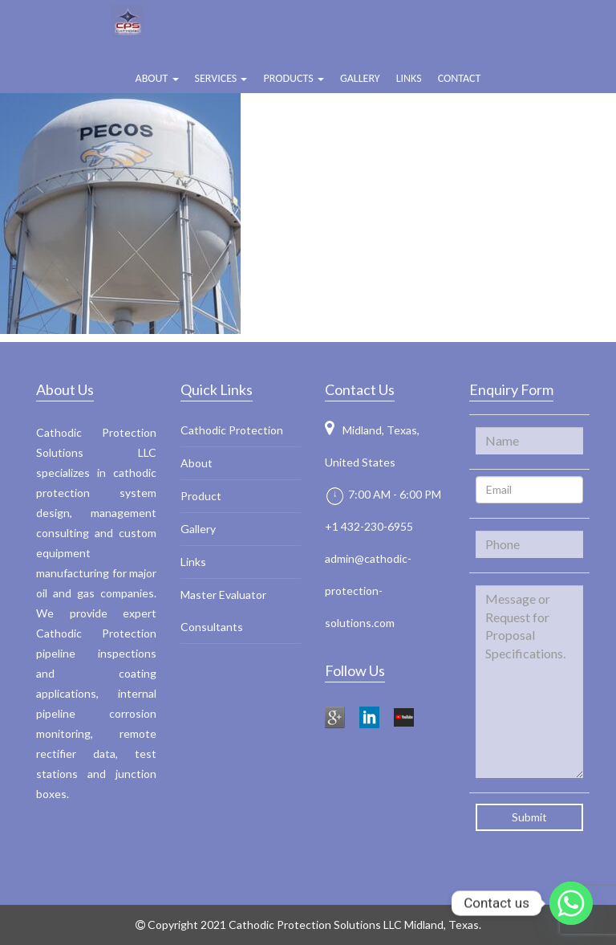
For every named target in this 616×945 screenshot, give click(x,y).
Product (200, 496)
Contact (459, 78)
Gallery (360, 78)
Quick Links (216, 389)
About (196, 463)
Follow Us (355, 670)
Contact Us (360, 389)
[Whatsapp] (571, 903)
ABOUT (157, 78)
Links (409, 78)
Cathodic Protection (231, 430)
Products (293, 78)
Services (221, 78)
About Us (65, 389)
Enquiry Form (511, 389)
